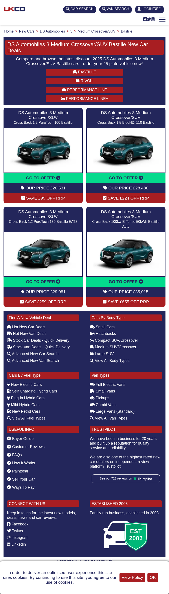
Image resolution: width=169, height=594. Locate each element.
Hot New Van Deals (26, 333)
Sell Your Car (21, 479)
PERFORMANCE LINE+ (84, 98)
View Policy (132, 577)
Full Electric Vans (107, 384)
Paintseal (17, 471)
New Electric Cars (24, 384)
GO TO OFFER (43, 178)
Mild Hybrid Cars (23, 405)
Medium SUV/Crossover (113, 347)
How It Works (21, 463)
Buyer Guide (20, 438)
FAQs (14, 455)
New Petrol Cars (23, 411)
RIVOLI (85, 81)
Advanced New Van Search (33, 360)
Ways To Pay (21, 487)
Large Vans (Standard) (112, 411)
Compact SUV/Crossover (114, 340)
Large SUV (102, 354)
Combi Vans (103, 405)
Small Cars (102, 327)
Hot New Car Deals (26, 327)
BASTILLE (84, 72)
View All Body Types (110, 360)
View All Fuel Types (26, 418)
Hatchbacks (103, 333)
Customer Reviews (26, 447)
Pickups (99, 398)
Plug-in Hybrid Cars (25, 398)
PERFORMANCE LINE (84, 90)
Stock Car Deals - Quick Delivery (38, 340)
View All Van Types (108, 418)
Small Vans (102, 391)
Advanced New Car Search (33, 354)
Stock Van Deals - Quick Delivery (38, 347)
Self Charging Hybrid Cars (32, 391)
